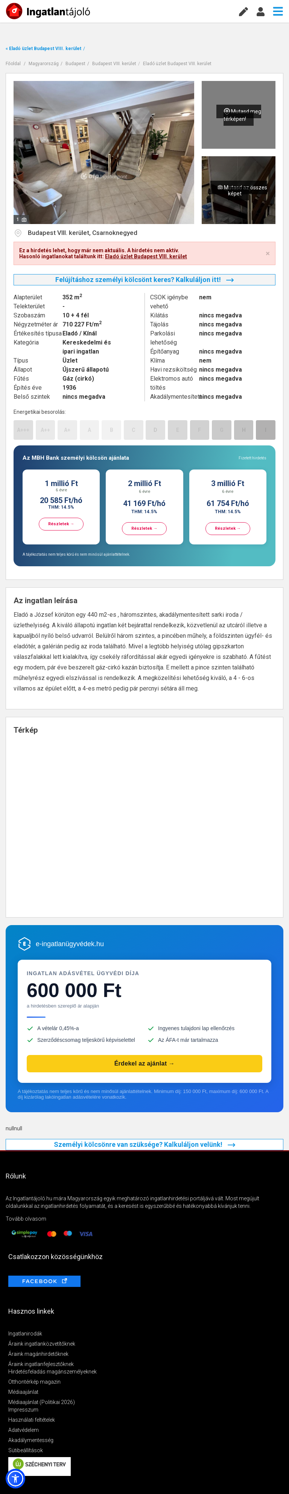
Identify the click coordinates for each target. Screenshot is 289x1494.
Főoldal (13, 63)
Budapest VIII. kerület (114, 63)
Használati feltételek (31, 1420)
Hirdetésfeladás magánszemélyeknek (52, 1372)
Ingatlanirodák (25, 1334)
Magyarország (44, 63)
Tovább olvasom (26, 1219)
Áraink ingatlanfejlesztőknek (41, 1364)
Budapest (75, 63)
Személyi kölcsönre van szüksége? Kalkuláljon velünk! (144, 1144)
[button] (15, 1478)
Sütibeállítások (25, 1450)
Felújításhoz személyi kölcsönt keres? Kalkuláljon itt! (144, 280)
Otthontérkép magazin (34, 1382)
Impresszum (23, 1410)
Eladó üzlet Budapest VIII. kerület (177, 63)
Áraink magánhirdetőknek (38, 1354)
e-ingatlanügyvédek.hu (70, 944)
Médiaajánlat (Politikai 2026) (41, 1402)
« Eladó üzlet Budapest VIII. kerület (43, 48)
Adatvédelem (23, 1430)
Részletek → (61, 523)
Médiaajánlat (23, 1392)
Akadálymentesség (30, 1440)
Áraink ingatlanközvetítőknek (41, 1344)
